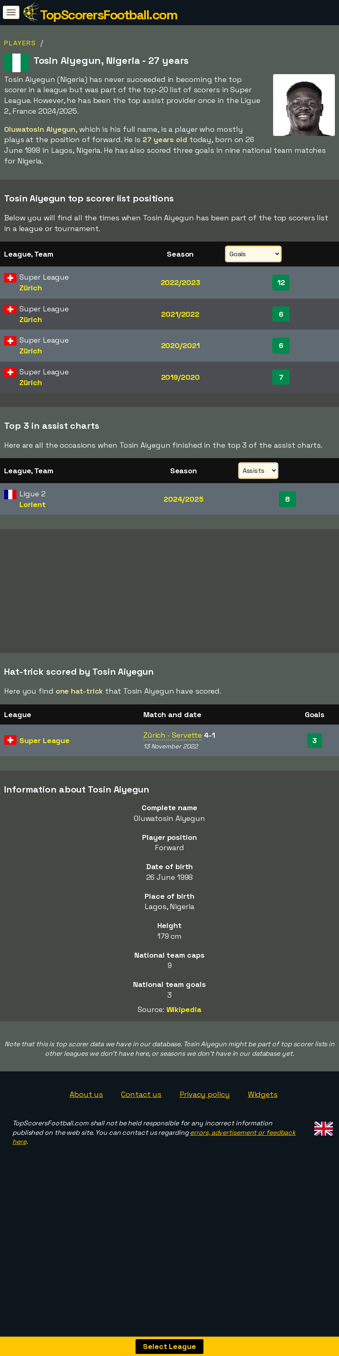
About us (86, 1135)
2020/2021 (180, 345)
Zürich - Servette (172, 776)
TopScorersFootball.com (108, 15)
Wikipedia (183, 1051)
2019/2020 (180, 377)
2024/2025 (183, 499)
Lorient (32, 504)
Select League (169, 1346)
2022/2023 (180, 282)
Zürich (30, 287)
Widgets (263, 1135)
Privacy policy (205, 1135)
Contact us (141, 1135)
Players (20, 43)
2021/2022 (180, 314)
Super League (44, 781)
